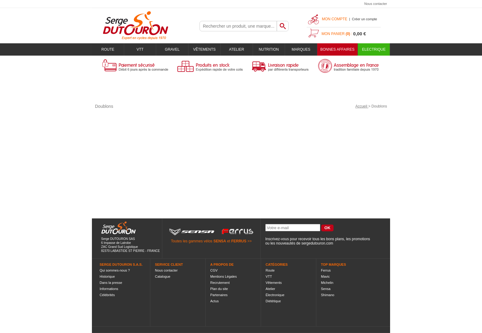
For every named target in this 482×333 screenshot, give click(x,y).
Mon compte (334, 19)
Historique (107, 276)
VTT (140, 49)
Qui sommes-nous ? (115, 270)
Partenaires (218, 295)
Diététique (273, 301)
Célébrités (107, 295)
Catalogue (162, 276)
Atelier (236, 49)
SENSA (219, 241)
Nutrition (269, 49)
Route (107, 49)
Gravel (172, 49)
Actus (214, 301)
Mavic (325, 276)
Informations (109, 289)
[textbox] (238, 26)
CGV (214, 270)
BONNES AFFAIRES (337, 49)
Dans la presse (111, 282)
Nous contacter (375, 4)
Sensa (325, 289)
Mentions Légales (223, 276)
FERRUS (238, 241)
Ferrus (326, 270)
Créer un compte (364, 19)
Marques (301, 49)
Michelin (327, 282)
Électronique (275, 295)
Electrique (374, 49)
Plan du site (219, 289)
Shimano (327, 295)
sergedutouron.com (317, 243)
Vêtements (204, 49)
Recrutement (220, 282)
